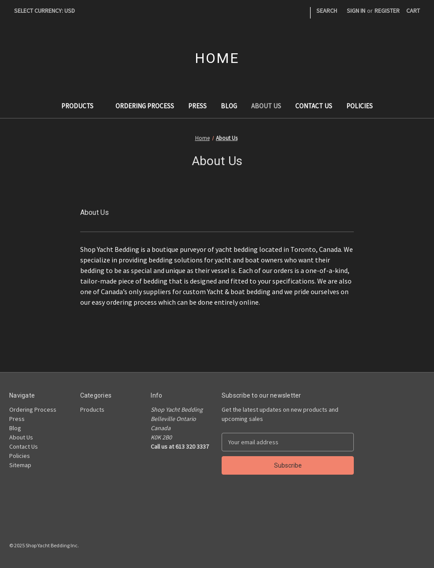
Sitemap (20, 465)
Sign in (356, 11)
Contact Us (313, 106)
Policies (359, 106)
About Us (266, 106)
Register (387, 11)
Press (197, 106)
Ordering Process (144, 106)
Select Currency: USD (47, 11)
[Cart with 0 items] (413, 11)
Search (326, 11)
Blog (229, 106)
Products (81, 106)
